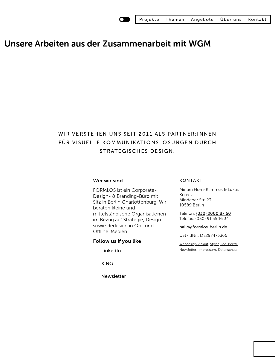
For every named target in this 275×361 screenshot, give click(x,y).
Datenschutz (227, 249)
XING (107, 263)
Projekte (149, 19)
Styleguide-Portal (223, 244)
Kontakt (257, 19)
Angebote (202, 19)
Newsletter (113, 276)
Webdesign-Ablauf (193, 244)
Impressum (207, 249)
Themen (175, 19)
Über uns (231, 19)
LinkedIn (111, 250)
